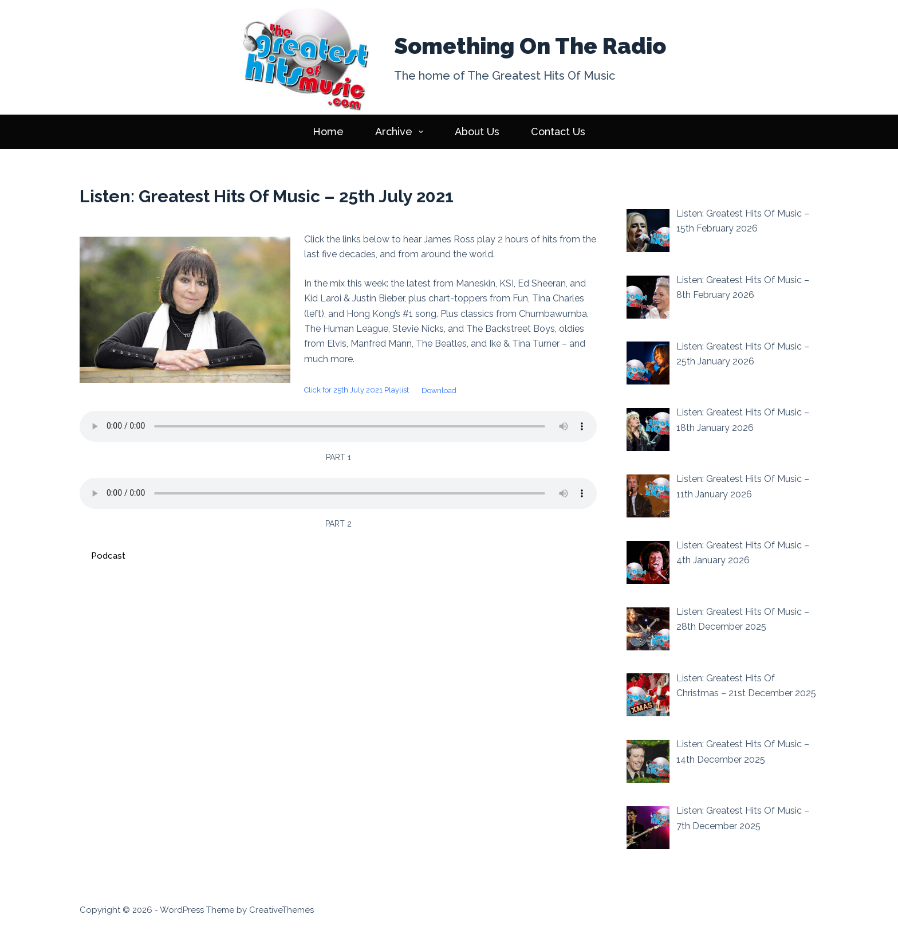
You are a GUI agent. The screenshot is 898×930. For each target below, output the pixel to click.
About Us (477, 131)
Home (328, 131)
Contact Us (558, 131)
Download (439, 390)
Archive (401, 132)
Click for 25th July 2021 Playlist (356, 390)
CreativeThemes (281, 910)
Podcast (108, 556)
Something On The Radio (530, 46)
